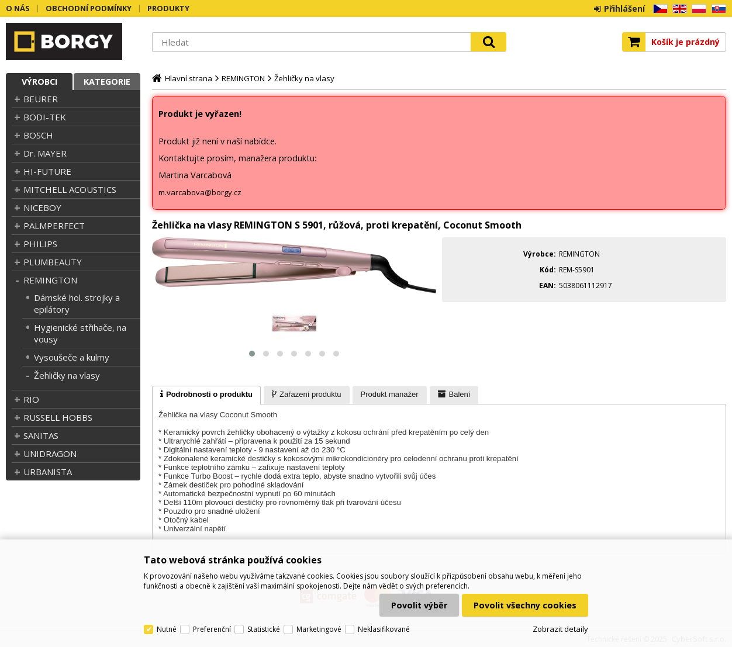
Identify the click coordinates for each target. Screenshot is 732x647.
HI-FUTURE (47, 171)
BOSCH (38, 135)
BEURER (40, 99)
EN (677, 9)
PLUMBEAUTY (52, 262)
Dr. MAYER (45, 153)
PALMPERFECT (54, 225)
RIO (31, 399)
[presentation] (206, 395)
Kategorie (107, 81)
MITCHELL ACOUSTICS (69, 189)
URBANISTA (47, 472)
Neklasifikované (384, 629)
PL (696, 9)
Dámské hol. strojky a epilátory (77, 303)
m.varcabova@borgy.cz (199, 192)
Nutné (167, 629)
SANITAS (40, 435)
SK (716, 9)
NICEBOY (42, 207)
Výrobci (39, 81)
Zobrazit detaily (560, 629)
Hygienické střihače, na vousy (80, 333)
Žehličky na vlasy (67, 375)
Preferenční (212, 629)
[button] (252, 353)
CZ (658, 9)
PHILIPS (40, 244)
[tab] (206, 395)
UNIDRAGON (50, 453)
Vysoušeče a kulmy (71, 357)
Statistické (263, 629)
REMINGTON (50, 280)
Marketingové (318, 629)
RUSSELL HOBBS (57, 417)
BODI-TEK (44, 117)
